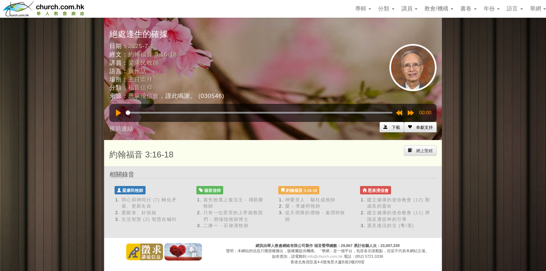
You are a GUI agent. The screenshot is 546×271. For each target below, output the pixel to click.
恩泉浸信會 (143, 96)
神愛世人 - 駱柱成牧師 (310, 199)
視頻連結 (121, 128)
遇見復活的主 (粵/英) (390, 225)
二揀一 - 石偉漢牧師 (226, 225)
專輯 (363, 8)
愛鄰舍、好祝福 (139, 212)
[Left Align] (420, 127)
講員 (409, 8)
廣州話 (137, 71)
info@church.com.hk (324, 256)
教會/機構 (438, 8)
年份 (492, 8)
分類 (386, 8)
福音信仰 (140, 87)
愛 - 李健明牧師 (302, 206)
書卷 (468, 8)
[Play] (118, 112)
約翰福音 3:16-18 (152, 54)
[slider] (259, 112)
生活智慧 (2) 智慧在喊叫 (149, 219)
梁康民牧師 (143, 63)
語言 (515, 8)
